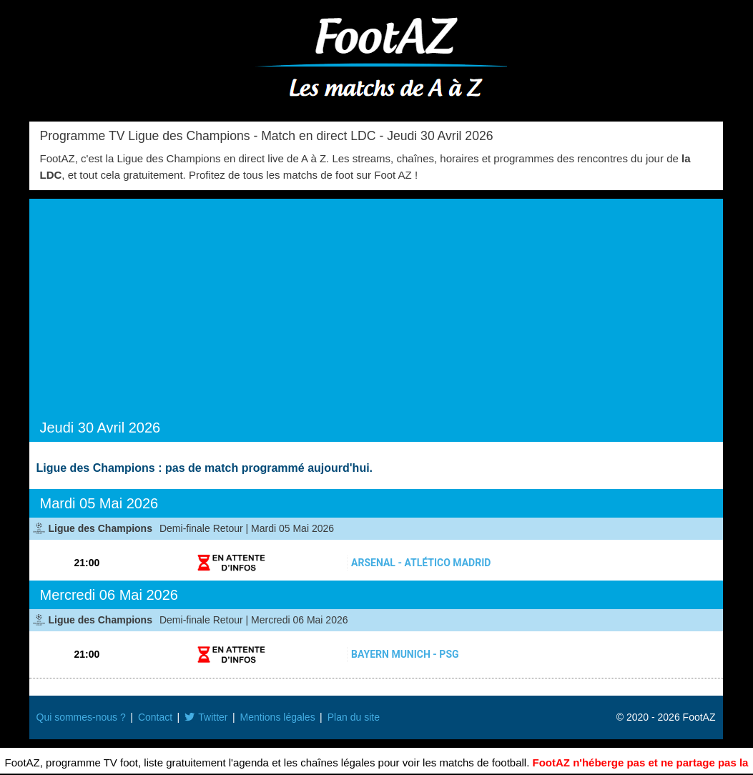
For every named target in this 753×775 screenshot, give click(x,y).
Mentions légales (277, 717)
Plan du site (354, 717)
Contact (155, 717)
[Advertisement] (376, 313)
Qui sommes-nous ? (81, 717)
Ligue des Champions (100, 528)
